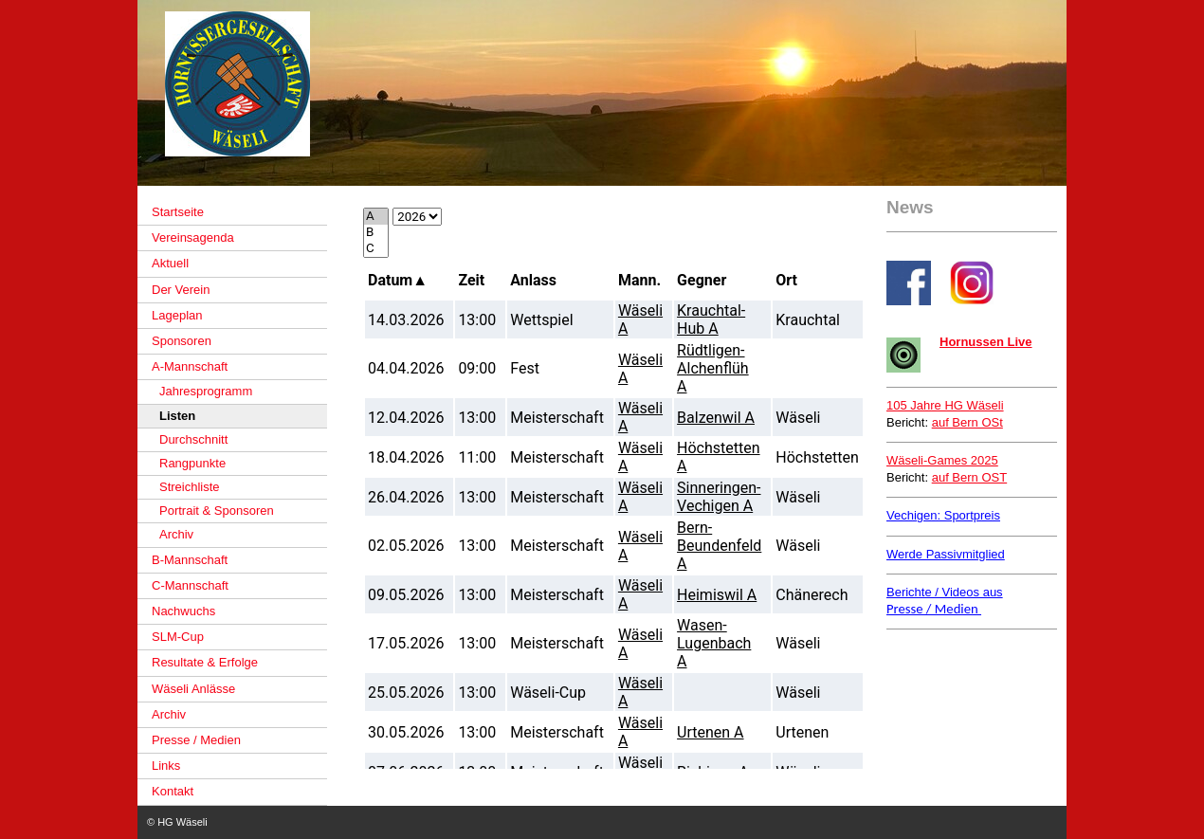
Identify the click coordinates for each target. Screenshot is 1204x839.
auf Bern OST (969, 477)
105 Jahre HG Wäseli (945, 405)
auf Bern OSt (967, 422)
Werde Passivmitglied (945, 554)
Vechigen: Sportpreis (943, 515)
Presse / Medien (933, 608)
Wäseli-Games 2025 (942, 460)
